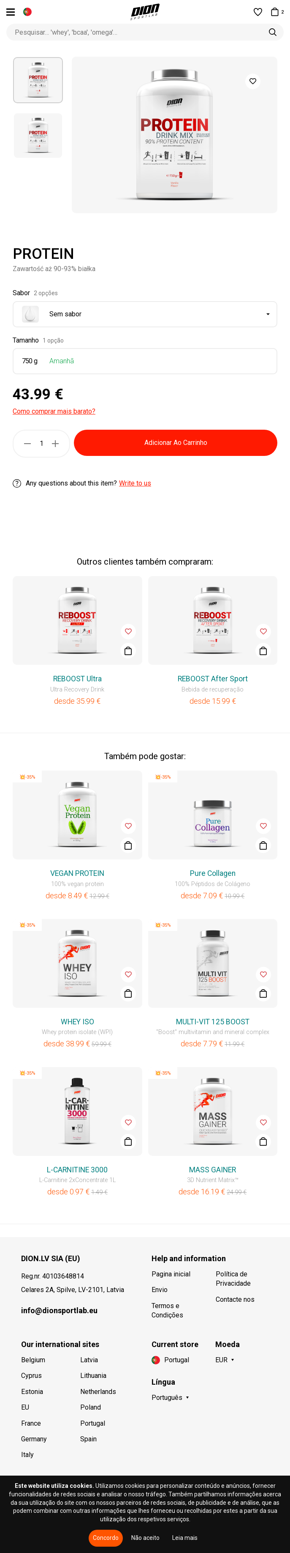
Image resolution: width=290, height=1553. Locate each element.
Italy (27, 1455)
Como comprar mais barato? (54, 411)
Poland (90, 1407)
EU (25, 1407)
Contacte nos (235, 1299)
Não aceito (145, 1537)
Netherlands (98, 1392)
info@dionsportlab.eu (59, 1310)
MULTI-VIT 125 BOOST (212, 1022)
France (31, 1423)
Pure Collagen (213, 873)
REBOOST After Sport (213, 679)
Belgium (33, 1360)
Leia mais (185, 1537)
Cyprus (31, 1376)
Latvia (89, 1360)
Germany (34, 1439)
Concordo (106, 1537)
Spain (88, 1439)
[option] (38, 80)
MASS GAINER (212, 1170)
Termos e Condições (167, 1310)
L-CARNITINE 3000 (77, 1170)
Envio (160, 1290)
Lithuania (93, 1376)
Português (167, 1398)
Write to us (135, 483)
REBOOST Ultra (77, 679)
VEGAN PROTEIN (77, 873)
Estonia (32, 1392)
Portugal (92, 1423)
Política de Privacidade (233, 1278)
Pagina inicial (171, 1274)
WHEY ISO (77, 1022)
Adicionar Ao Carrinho (175, 443)
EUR (221, 1360)
